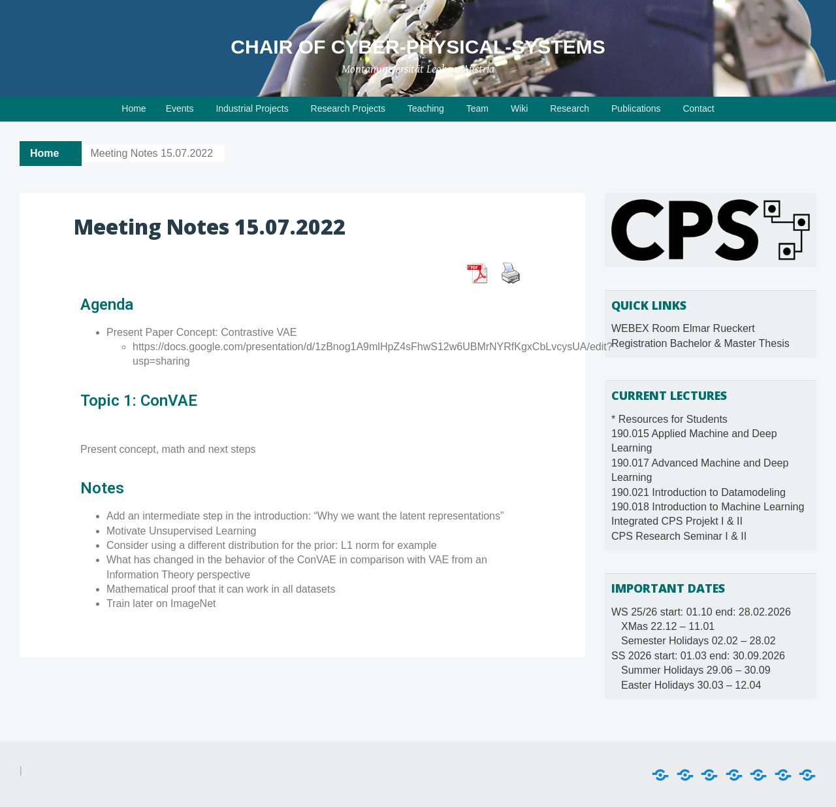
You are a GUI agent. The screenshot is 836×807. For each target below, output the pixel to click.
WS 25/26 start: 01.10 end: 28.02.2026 (701, 612)
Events (180, 108)
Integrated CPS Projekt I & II (677, 521)
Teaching (426, 108)
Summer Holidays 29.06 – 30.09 (696, 670)
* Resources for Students (669, 419)
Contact (698, 108)
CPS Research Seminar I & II (679, 536)
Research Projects (348, 108)
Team (477, 108)
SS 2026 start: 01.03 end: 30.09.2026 (698, 655)
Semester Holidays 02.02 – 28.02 (698, 640)
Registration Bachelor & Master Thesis (700, 343)
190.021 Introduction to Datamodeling (698, 492)
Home (133, 108)
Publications (636, 108)
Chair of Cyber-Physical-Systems (418, 47)
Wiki (519, 108)
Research (569, 108)
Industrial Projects (252, 108)
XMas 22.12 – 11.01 (668, 626)
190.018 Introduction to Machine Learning (707, 506)
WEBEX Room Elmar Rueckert (683, 328)
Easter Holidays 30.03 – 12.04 (691, 685)
